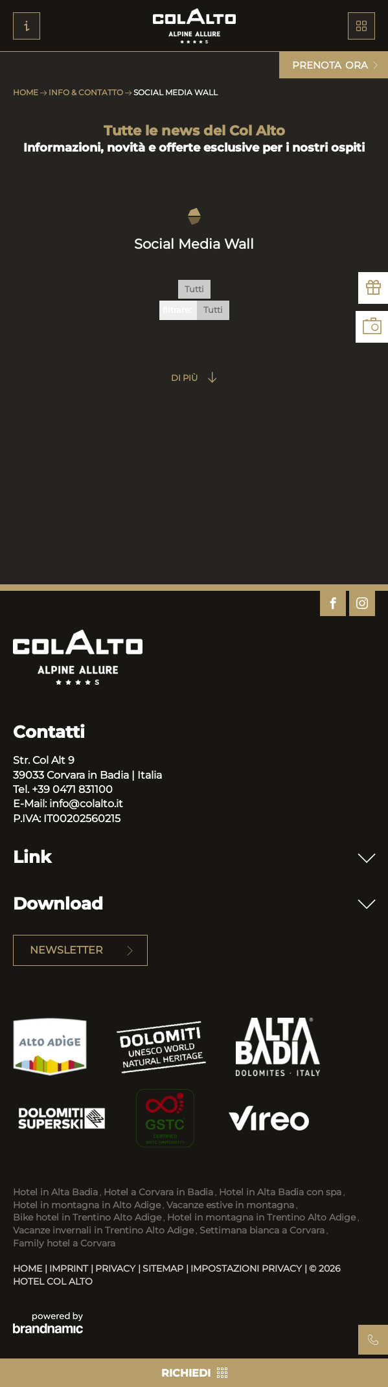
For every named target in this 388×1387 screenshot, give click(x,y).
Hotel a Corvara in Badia (158, 1192)
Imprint (70, 1268)
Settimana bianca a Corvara (262, 1230)
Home (26, 92)
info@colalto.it (86, 803)
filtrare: (177, 309)
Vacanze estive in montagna (230, 1205)
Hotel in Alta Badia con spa (280, 1192)
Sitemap (164, 1268)
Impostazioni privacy (247, 1268)
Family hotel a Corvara (64, 1243)
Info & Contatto (87, 92)
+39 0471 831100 (72, 789)
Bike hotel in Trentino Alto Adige (87, 1217)
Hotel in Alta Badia (55, 1192)
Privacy (116, 1268)
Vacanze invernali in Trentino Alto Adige (103, 1230)
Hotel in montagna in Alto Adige (87, 1205)
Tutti (194, 289)
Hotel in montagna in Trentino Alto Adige (261, 1217)
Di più (184, 378)
